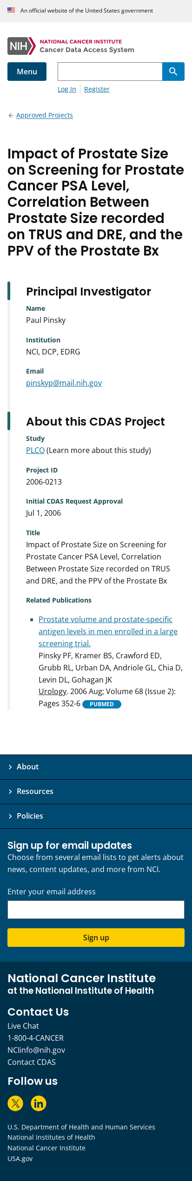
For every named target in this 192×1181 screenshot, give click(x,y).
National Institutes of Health (51, 1137)
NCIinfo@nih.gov (36, 1050)
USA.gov (20, 1158)
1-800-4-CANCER (35, 1038)
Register (97, 89)
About (28, 766)
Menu (27, 71)
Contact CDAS (31, 1062)
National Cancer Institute (46, 1147)
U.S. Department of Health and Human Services (81, 1126)
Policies (30, 816)
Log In (67, 89)
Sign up (96, 937)
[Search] (173, 71)
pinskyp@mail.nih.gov (64, 383)
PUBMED (102, 704)
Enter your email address (51, 892)
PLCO (35, 450)
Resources (35, 791)
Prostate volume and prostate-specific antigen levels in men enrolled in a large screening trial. (108, 631)
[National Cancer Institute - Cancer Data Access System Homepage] (96, 46)
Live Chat (23, 1026)
